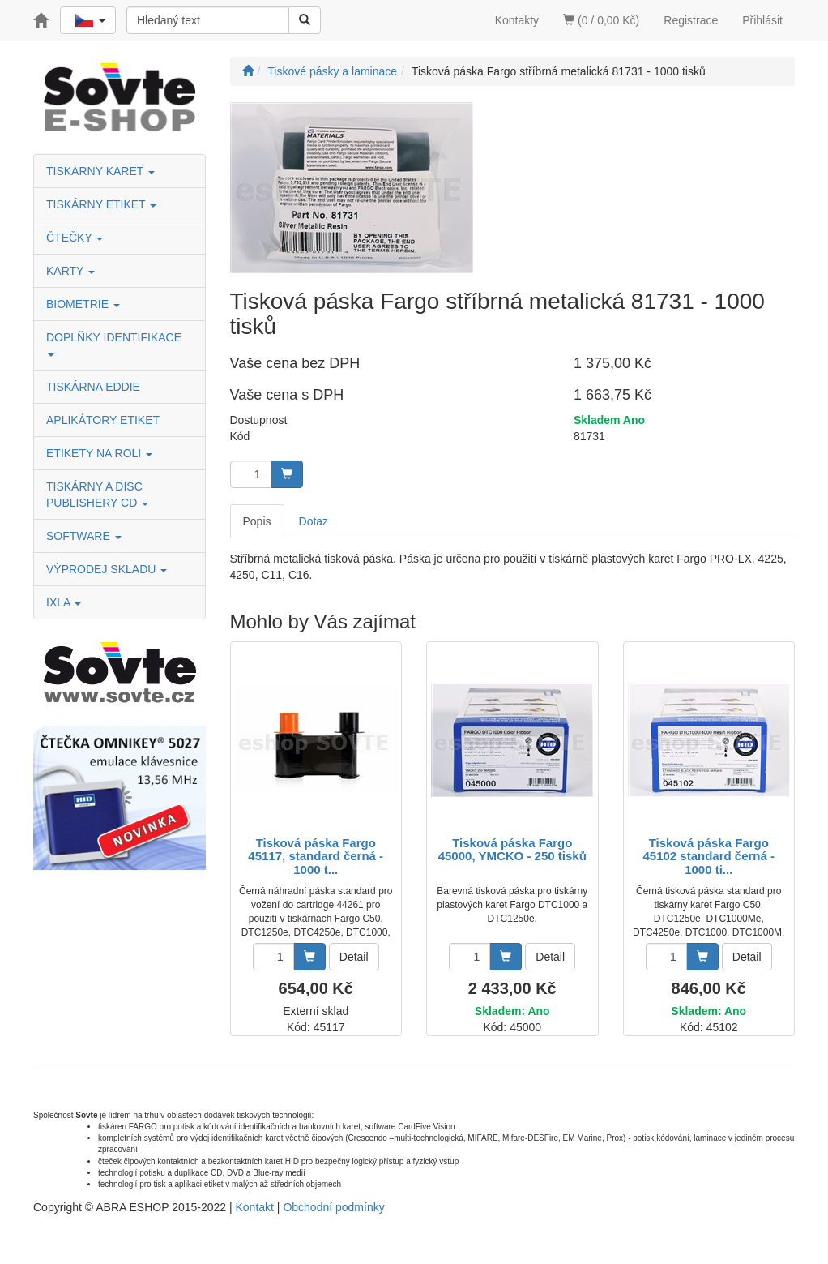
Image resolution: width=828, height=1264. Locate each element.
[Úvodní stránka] (248, 71)
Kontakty (517, 20)
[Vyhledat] (304, 20)
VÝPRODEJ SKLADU (106, 569)
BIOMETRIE (83, 304)
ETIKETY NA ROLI (99, 453)
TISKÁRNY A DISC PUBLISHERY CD (97, 494)
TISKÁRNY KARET (100, 171)
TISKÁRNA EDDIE (93, 386)
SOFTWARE (84, 535)
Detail (354, 956)
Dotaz (314, 521)
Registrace (691, 20)
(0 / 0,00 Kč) (601, 20)
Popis (257, 521)
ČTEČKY (74, 237)
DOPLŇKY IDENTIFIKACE (115, 343)
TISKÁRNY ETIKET (101, 204)
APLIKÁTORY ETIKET (103, 419)
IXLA (63, 602)
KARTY (70, 270)
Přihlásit (762, 20)
